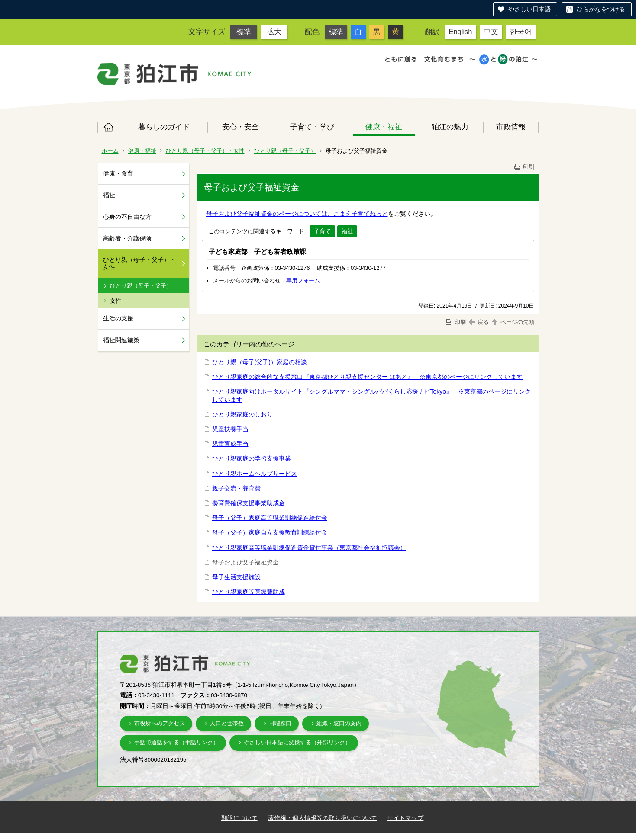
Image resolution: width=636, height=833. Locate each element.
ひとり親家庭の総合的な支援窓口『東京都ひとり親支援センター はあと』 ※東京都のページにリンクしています (367, 376)
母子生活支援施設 (236, 576)
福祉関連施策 (121, 339)
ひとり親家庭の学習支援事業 (251, 458)
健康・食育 (118, 173)
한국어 (521, 31)
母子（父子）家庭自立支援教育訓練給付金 (269, 532)
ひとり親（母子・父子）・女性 (205, 150)
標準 (243, 31)
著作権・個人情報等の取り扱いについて (322, 817)
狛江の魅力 (450, 127)
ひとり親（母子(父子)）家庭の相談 (259, 362)
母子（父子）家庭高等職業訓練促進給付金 (269, 517)
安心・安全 (240, 127)
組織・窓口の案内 (339, 723)
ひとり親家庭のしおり (242, 414)
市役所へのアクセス (159, 723)
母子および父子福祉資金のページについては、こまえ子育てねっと (297, 213)
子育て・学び (312, 127)
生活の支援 (118, 318)
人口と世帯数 (227, 723)
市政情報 (511, 127)
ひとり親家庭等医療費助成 (248, 591)
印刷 (524, 166)
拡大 (274, 31)
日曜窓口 (280, 723)
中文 (491, 31)
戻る (479, 322)
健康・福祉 (383, 127)
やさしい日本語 (529, 9)
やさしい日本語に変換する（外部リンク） (297, 742)
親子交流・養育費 (236, 488)
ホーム (108, 127)
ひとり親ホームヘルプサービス (254, 473)
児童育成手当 (230, 443)
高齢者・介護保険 (127, 238)
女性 (115, 301)
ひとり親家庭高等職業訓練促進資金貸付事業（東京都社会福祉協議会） (309, 547)
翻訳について (239, 817)
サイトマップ (405, 817)
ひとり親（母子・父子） (285, 150)
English (460, 31)
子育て (322, 231)
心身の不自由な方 (127, 216)
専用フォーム (303, 280)
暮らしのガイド (164, 127)
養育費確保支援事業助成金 (248, 503)
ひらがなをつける (601, 9)
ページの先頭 (513, 322)
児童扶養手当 (230, 429)
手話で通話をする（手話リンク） (176, 742)
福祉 (109, 195)
